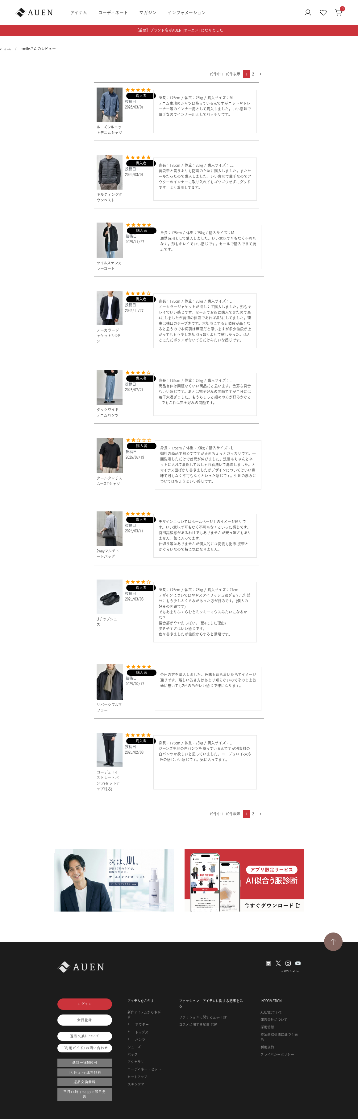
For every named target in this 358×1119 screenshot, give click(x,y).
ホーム (7, 49)
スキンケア (135, 1084)
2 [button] (253, 74)
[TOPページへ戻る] (333, 941)
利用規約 (267, 1047)
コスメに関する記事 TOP (198, 1025)
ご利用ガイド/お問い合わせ (84, 1048)
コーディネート (113, 12)
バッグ (132, 1054)
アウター (142, 1025)
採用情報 (267, 1027)
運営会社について (273, 1020)
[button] (260, 74)
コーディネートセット (144, 1069)
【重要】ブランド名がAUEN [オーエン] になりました (179, 30)
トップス (141, 1032)
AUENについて (271, 1012)
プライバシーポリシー (277, 1054)
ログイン (84, 1004)
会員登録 (84, 1020)
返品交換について (84, 1036)
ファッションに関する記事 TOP (203, 1017)
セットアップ (137, 1077)
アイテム (78, 12)
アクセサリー (137, 1062)
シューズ (134, 1047)
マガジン (147, 12)
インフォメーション (187, 12)
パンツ (140, 1040)
